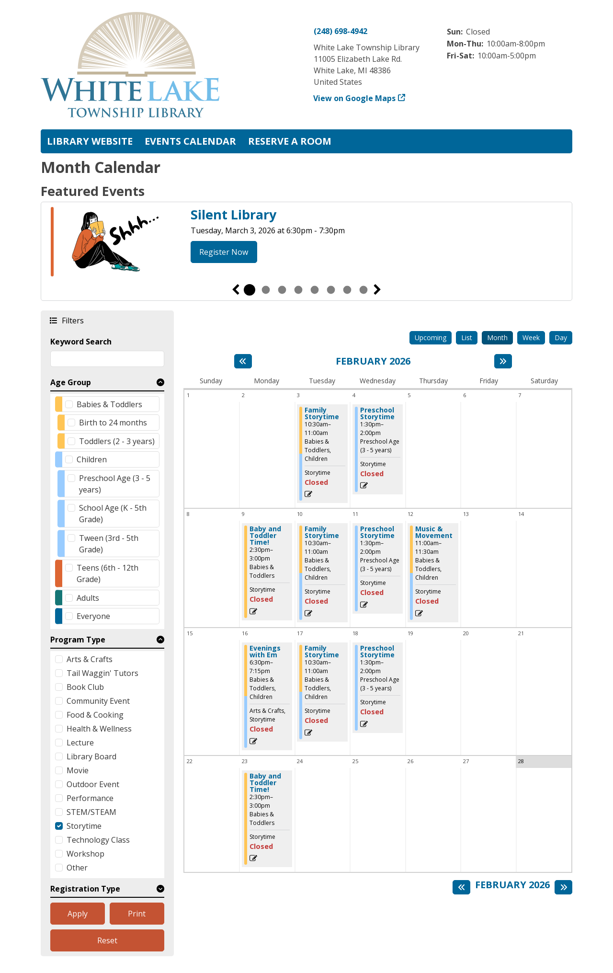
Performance (90, 798)
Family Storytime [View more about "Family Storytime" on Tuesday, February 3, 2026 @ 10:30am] (322, 413)
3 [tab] (282, 290)
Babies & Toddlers (109, 404)
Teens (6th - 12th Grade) (107, 573)
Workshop (85, 853)
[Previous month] (243, 361)
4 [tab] (298, 290)
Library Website (90, 141)
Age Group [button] (70, 382)
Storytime (84, 826)
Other (77, 867)
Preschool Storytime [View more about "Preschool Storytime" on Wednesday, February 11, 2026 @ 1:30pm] (377, 532)
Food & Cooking (95, 715)
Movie (78, 770)
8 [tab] (363, 290)
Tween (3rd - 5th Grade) (108, 544)
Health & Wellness (99, 728)
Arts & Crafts (90, 659)
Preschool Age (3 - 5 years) (114, 484)
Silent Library (233, 214)
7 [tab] (347, 290)
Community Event (98, 701)
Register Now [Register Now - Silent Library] (223, 252)
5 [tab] (314, 290)
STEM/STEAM (91, 812)
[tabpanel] (306, 243)
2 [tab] (266, 290)
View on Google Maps (355, 98)
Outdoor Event (93, 784)
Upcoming (430, 337)
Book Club (85, 687)
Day (561, 337)
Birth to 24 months (113, 422)
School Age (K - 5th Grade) (113, 514)
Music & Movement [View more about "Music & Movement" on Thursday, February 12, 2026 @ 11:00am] (434, 532)
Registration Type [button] (85, 888)
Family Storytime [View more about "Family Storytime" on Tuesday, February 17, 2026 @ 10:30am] (322, 651)
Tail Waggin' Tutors (102, 673)
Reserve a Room (289, 141)
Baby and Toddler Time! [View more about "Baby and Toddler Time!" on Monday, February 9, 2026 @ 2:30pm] (265, 536)
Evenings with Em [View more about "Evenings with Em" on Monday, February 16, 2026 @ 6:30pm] (265, 651)
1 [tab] (249, 290)
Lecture (80, 742)
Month (497, 337)
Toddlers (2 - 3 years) (117, 441)
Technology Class (98, 840)
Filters (72, 320)
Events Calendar (190, 141)
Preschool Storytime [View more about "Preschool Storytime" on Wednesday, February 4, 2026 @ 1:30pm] (377, 413)
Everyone (93, 616)
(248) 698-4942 (340, 31)
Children (92, 459)
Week (531, 337)
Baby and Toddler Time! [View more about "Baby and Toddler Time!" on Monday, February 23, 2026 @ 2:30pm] (265, 783)
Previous (235, 290)
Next (377, 290)
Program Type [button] (77, 639)
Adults (88, 598)
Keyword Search (81, 341)
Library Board (91, 756)
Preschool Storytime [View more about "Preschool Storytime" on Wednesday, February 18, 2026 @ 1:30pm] (377, 651)
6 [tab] (331, 290)
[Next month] (503, 361)
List (466, 337)
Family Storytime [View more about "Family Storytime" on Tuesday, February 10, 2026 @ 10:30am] (322, 532)
